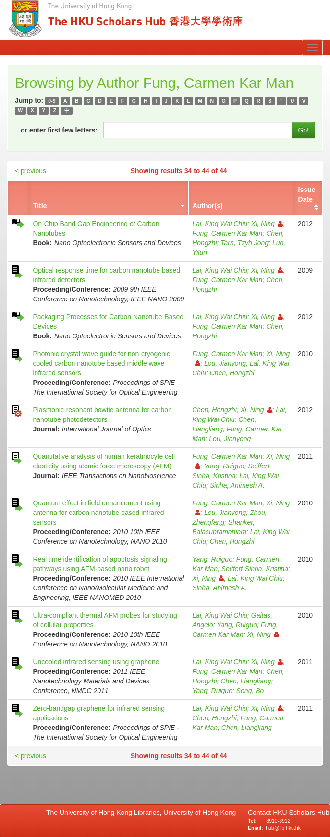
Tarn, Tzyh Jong (244, 243)
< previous (30, 171)
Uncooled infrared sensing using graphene (96, 662)
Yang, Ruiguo (224, 466)
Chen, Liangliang (245, 681)
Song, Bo (250, 690)
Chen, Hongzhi (232, 373)
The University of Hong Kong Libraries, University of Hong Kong (143, 812)
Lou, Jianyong (225, 363)
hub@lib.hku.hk (283, 828)
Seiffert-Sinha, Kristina (254, 569)
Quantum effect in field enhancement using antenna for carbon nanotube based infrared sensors (98, 512)
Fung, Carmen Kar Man (227, 233)
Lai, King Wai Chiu (219, 223)
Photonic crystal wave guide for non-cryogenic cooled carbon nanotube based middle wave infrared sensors (101, 363)
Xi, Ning (267, 223)
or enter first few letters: (59, 130)
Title (40, 206)
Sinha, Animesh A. (237, 485)
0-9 (51, 101)
